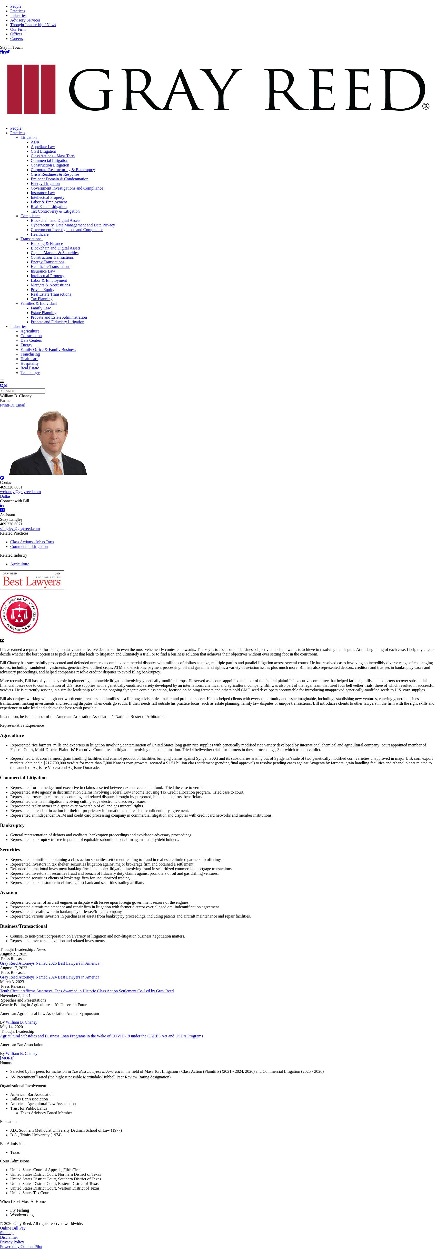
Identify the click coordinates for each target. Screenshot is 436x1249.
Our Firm (18, 29)
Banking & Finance (47, 243)
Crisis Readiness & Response (55, 174)
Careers (16, 38)
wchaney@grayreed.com (20, 492)
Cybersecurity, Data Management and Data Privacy (73, 225)
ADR (35, 142)
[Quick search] (22, 391)
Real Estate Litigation (49, 206)
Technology (30, 372)
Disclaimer (9, 1237)
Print (4, 405)
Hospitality (30, 363)
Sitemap (6, 1233)
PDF (11, 405)
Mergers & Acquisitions (50, 285)
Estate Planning (43, 312)
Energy (26, 345)
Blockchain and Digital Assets (55, 220)
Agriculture (30, 331)
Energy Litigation (45, 183)
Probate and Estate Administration (59, 317)
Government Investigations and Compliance (67, 188)
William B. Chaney (21, 1022)
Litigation (29, 137)
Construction (31, 336)
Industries (18, 15)
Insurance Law (43, 193)
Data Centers (31, 340)
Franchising (30, 354)
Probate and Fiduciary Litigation (57, 322)
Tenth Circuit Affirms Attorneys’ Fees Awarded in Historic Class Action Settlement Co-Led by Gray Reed (87, 991)
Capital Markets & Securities (54, 253)
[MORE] (7, 1058)
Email (20, 405)
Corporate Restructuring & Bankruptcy (63, 170)
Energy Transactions (47, 262)
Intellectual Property (47, 197)
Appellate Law (43, 146)
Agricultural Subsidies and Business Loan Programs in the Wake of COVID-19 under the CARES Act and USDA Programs (101, 1036)
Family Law (41, 308)
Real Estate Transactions (51, 294)
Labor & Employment (49, 202)
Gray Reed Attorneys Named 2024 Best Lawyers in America (49, 977)
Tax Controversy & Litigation (55, 211)
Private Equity (42, 289)
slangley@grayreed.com (20, 528)
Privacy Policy (12, 1242)
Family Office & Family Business (48, 349)
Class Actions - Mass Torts (53, 156)
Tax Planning (42, 299)
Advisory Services (25, 20)
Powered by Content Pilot (21, 1246)
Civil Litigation (43, 151)
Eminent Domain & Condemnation (59, 179)
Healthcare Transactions (50, 266)
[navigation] (218, 381)
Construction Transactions (52, 257)
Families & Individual (39, 303)
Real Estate (30, 368)
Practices (17, 11)
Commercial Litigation (49, 160)
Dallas (5, 496)
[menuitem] (223, 128)
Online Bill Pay (13, 1228)
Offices (16, 34)
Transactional (32, 239)
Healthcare (39, 234)
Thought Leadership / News (33, 25)
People (16, 6)
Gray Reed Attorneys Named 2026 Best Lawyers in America (49, 963)
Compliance (30, 216)
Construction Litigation (50, 165)
